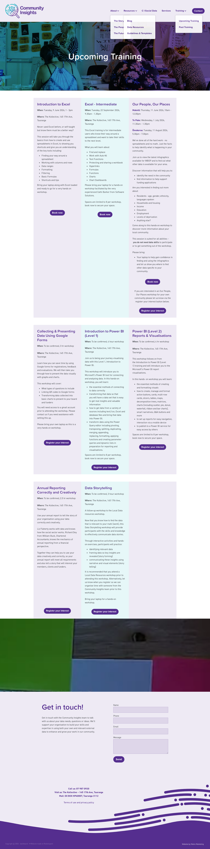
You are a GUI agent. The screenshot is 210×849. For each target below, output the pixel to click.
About (114, 10)
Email (115, 727)
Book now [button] (57, 212)
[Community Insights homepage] (25, 11)
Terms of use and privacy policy (79, 802)
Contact (198, 11)
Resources (130, 10)
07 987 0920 (82, 788)
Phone (116, 716)
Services (166, 10)
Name (116, 705)
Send (119, 759)
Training (180, 10)
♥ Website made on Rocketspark (41, 844)
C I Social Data (149, 10)
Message (117, 737)
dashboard (24, 844)
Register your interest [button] (152, 310)
